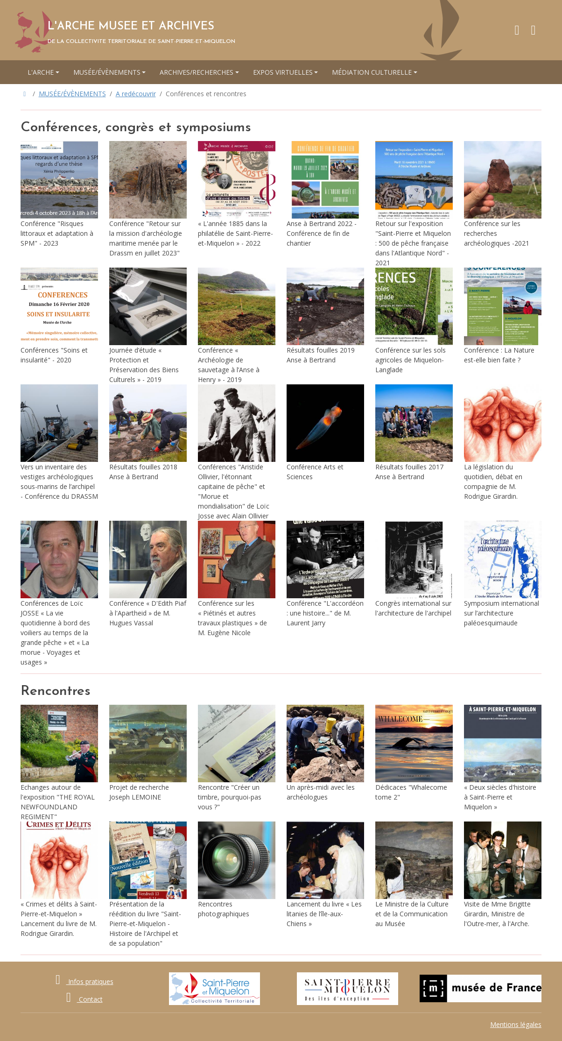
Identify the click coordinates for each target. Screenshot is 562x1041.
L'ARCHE (41, 72)
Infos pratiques (81, 981)
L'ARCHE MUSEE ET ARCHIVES (131, 26)
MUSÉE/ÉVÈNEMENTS (106, 72)
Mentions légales (515, 1024)
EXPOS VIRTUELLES (283, 72)
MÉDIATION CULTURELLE (372, 72)
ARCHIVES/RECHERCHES (196, 72)
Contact (82, 999)
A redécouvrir (136, 93)
